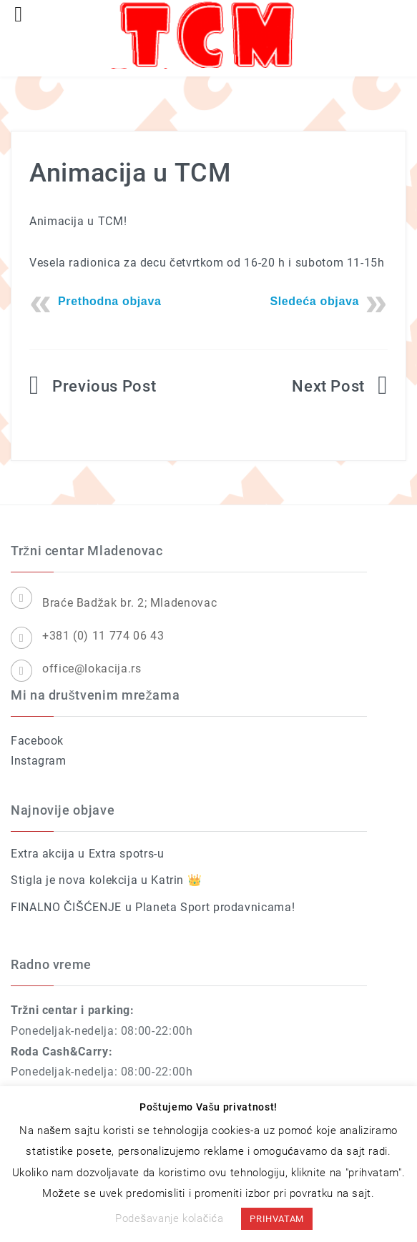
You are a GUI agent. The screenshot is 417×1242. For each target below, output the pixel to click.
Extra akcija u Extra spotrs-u (88, 853)
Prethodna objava (110, 301)
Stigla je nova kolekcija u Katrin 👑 (106, 880)
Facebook (37, 740)
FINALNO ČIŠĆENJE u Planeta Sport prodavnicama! (153, 907)
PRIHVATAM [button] (277, 1218)
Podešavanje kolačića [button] (169, 1218)
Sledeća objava (314, 301)
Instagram (39, 760)
